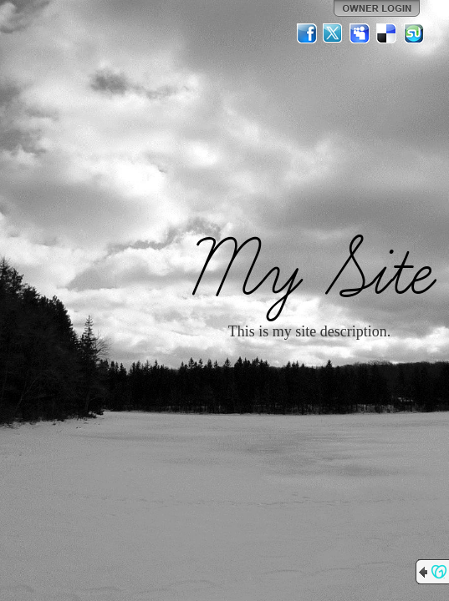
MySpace (360, 33)
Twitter (333, 33)
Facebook (307, 33)
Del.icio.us (387, 33)
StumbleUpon (414, 33)
